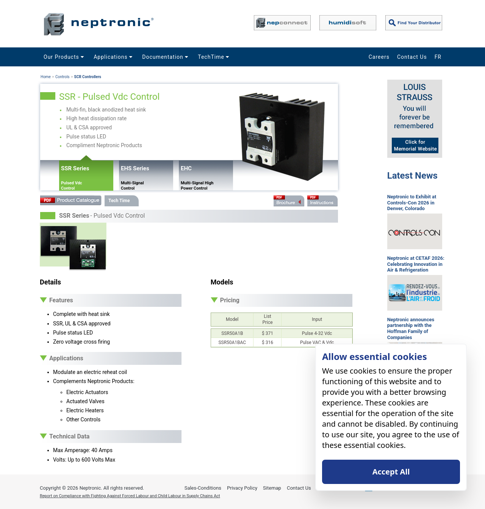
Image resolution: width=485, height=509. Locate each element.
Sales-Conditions (203, 488)
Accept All (391, 472)
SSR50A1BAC (232, 342)
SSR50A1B (232, 333)
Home (46, 77)
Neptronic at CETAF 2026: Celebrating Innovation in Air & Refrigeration (415, 264)
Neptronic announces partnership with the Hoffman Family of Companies (410, 328)
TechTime (214, 57)
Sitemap (272, 488)
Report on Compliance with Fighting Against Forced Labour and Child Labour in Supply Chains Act (130, 495)
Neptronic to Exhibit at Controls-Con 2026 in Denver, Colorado (411, 202)
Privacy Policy (242, 488)
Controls (62, 77)
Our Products (65, 57)
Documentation (166, 57)
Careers (379, 57)
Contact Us (412, 57)
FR (438, 57)
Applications (114, 57)
